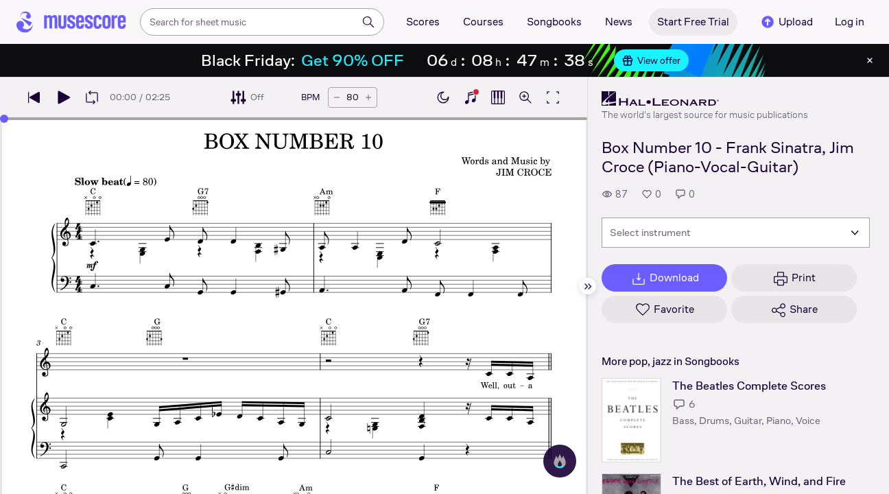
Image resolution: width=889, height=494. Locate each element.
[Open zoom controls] (525, 97)
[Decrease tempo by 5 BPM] (337, 97)
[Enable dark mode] (443, 97)
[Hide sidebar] (588, 286)
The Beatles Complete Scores (749, 385)
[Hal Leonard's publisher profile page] (705, 98)
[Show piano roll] (498, 97)
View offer (651, 60)
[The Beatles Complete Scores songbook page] (631, 420)
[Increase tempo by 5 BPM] (368, 97)
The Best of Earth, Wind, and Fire (759, 481)
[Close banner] (870, 60)
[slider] (4, 119)
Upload (786, 22)
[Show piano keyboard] (470, 97)
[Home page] (71, 22)
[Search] (368, 22)
